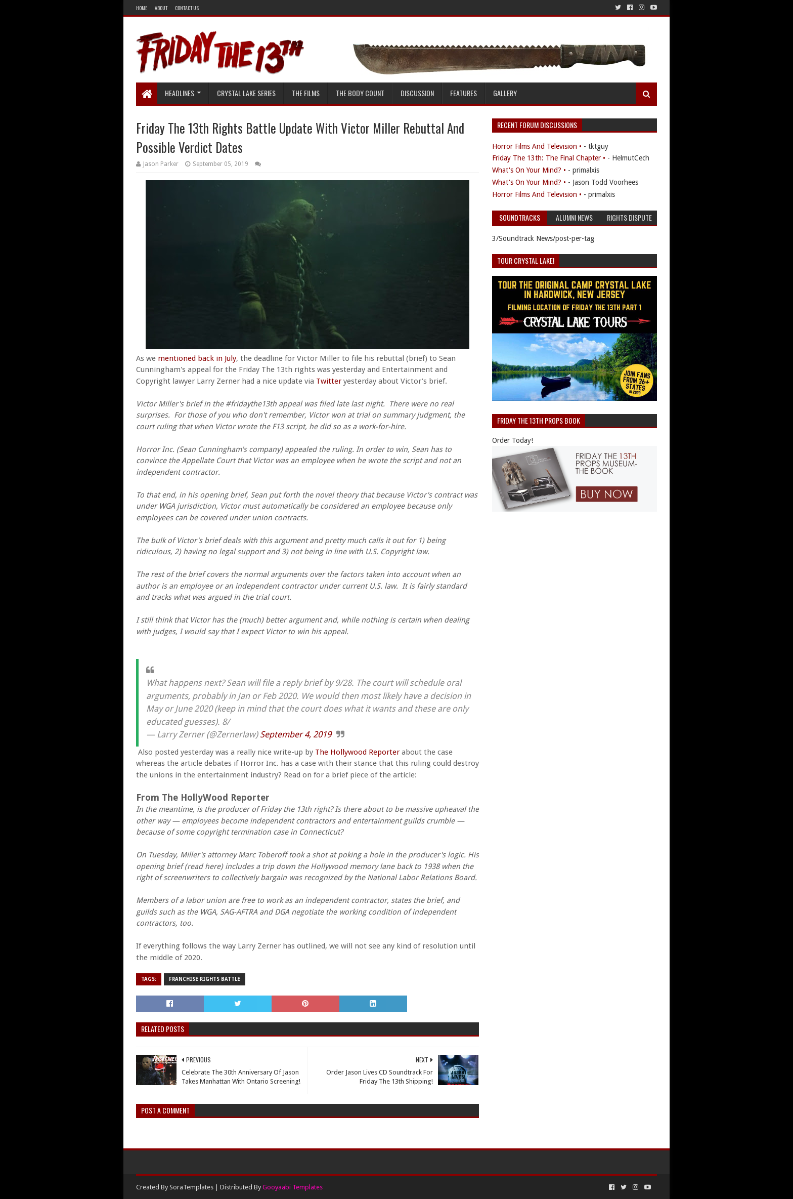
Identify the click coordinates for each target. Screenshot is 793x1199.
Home (141, 8)
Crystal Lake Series (246, 93)
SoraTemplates (191, 1187)
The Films (306, 93)
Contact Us (187, 8)
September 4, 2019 (295, 734)
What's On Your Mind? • (529, 170)
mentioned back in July (197, 358)
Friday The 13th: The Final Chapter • (548, 158)
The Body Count (360, 93)
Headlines (179, 93)
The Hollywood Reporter (357, 752)
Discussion (417, 93)
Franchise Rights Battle (204, 979)
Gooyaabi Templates (292, 1187)
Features (463, 93)
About (161, 8)
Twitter (329, 381)
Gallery (505, 93)
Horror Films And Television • (537, 146)
